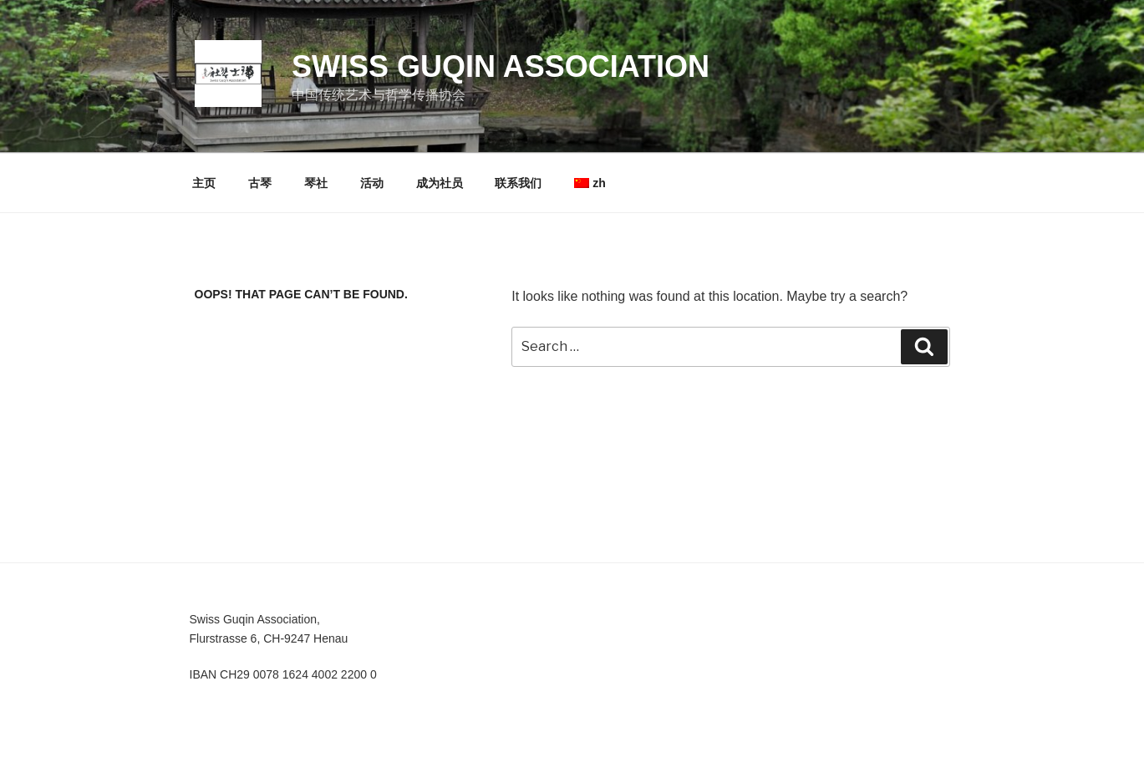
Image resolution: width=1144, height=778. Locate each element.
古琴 (260, 183)
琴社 (316, 183)
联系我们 (518, 183)
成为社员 (439, 183)
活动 (372, 183)
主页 (204, 183)
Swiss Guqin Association (500, 66)
